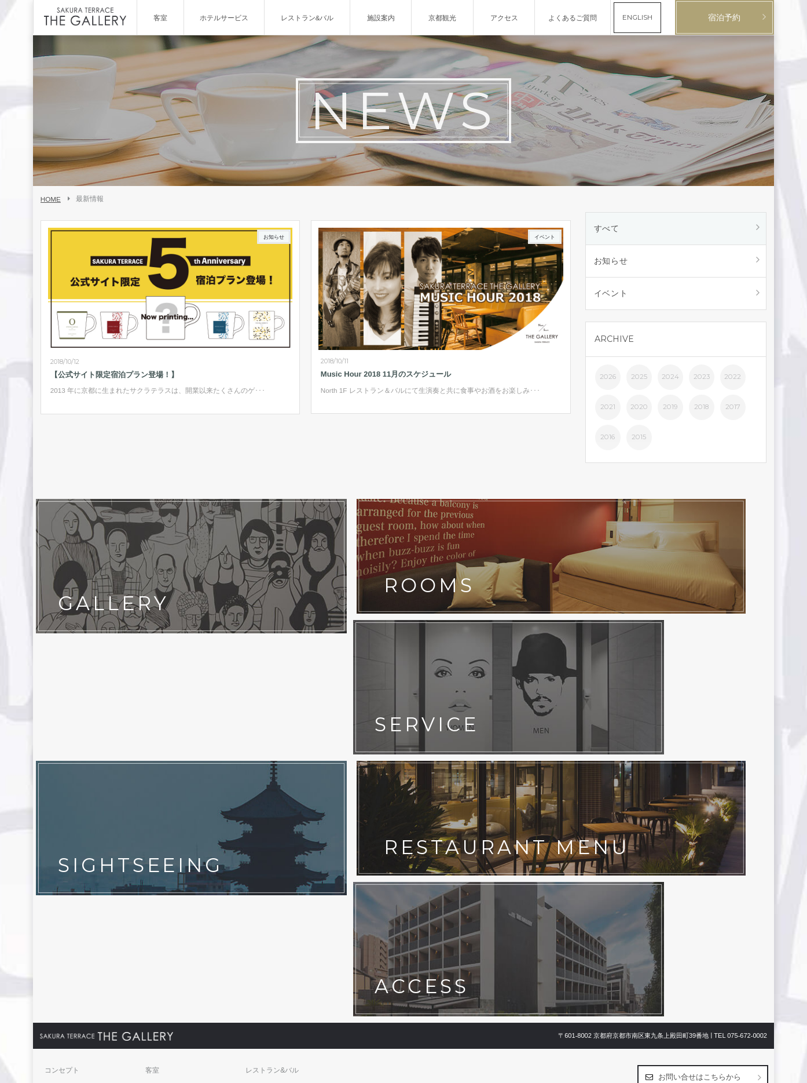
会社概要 (58, 819)
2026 (608, 380)
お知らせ (612, 262)
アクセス (259, 765)
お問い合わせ (65, 801)
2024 (670, 380)
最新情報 (159, 783)
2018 (701, 410)
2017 (732, 410)
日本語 (732, 1069)
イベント (612, 296)
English (756, 1069)
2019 (670, 410)
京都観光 (58, 783)
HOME (51, 199)
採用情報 (159, 819)
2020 (639, 410)
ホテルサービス (69, 765)
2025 (639, 380)
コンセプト (62, 747)
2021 (607, 410)
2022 (732, 380)
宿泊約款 (259, 801)
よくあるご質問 (269, 783)
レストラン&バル (272, 747)
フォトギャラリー (173, 765)
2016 (607, 440)
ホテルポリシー (169, 801)
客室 (152, 747)
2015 (639, 440)
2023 (702, 380)
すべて (607, 229)
